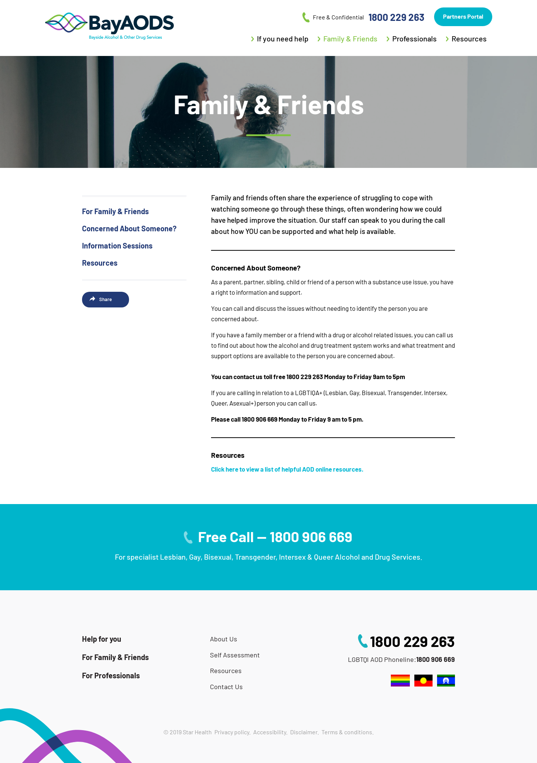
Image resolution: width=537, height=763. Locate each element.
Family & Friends (350, 38)
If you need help (282, 38)
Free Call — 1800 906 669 (275, 536)
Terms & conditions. (347, 731)
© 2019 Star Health (187, 731)
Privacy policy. (232, 731)
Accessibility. (270, 731)
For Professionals (111, 675)
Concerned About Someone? (129, 228)
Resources (469, 38)
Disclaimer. (304, 731)
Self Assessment (235, 655)
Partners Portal (463, 16)
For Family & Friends (115, 211)
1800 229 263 (412, 641)
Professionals (414, 38)
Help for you (101, 638)
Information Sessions (117, 245)
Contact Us (226, 687)
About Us (223, 639)
